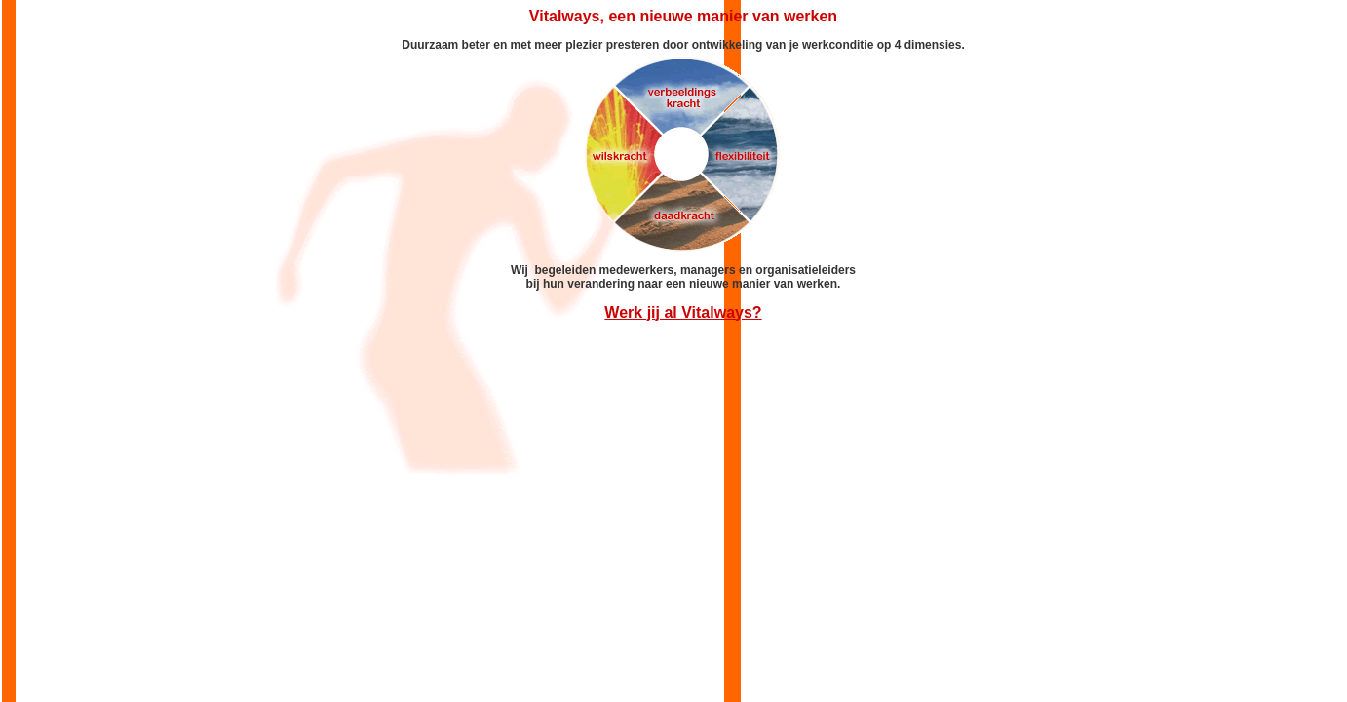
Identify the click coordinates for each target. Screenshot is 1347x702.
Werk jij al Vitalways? (682, 312)
